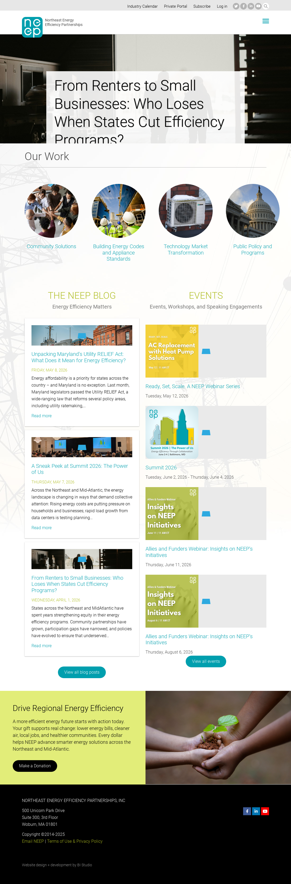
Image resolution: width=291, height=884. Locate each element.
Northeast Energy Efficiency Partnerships (64, 22)
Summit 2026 (161, 468)
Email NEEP (33, 841)
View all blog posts (82, 672)
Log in (221, 6)
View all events (206, 661)
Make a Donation (34, 765)
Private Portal (174, 6)
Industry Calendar (141, 6)
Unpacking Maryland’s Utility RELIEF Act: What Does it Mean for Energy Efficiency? (77, 357)
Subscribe (201, 6)
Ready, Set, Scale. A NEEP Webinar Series (192, 386)
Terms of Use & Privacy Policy (74, 841)
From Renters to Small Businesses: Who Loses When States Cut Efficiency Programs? (76, 584)
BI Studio (84, 865)
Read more (41, 415)
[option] (145, 84)
